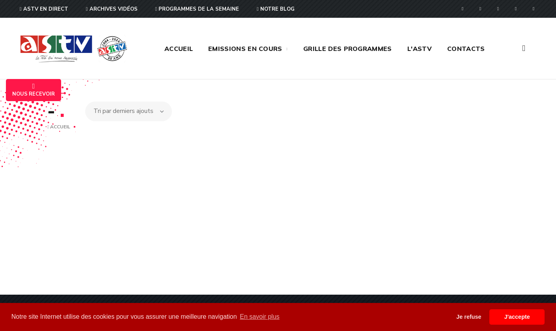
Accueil (58, 127)
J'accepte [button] (517, 317)
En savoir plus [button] (260, 316)
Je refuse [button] (468, 317)
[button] (523, 48)
